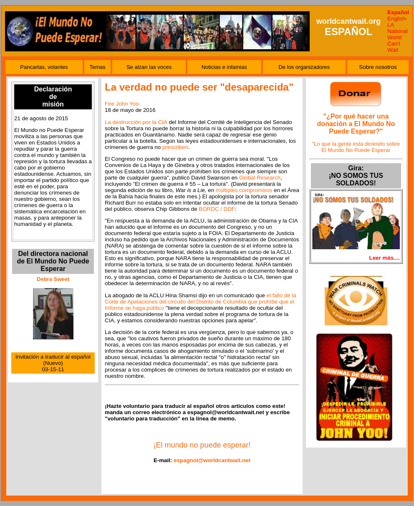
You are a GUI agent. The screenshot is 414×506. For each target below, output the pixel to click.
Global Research (259, 178)
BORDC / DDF (217, 209)
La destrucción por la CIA (136, 122)
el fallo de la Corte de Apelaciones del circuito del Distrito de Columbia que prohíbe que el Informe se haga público (200, 301)
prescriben (175, 147)
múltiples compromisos (244, 190)
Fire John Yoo (122, 104)
